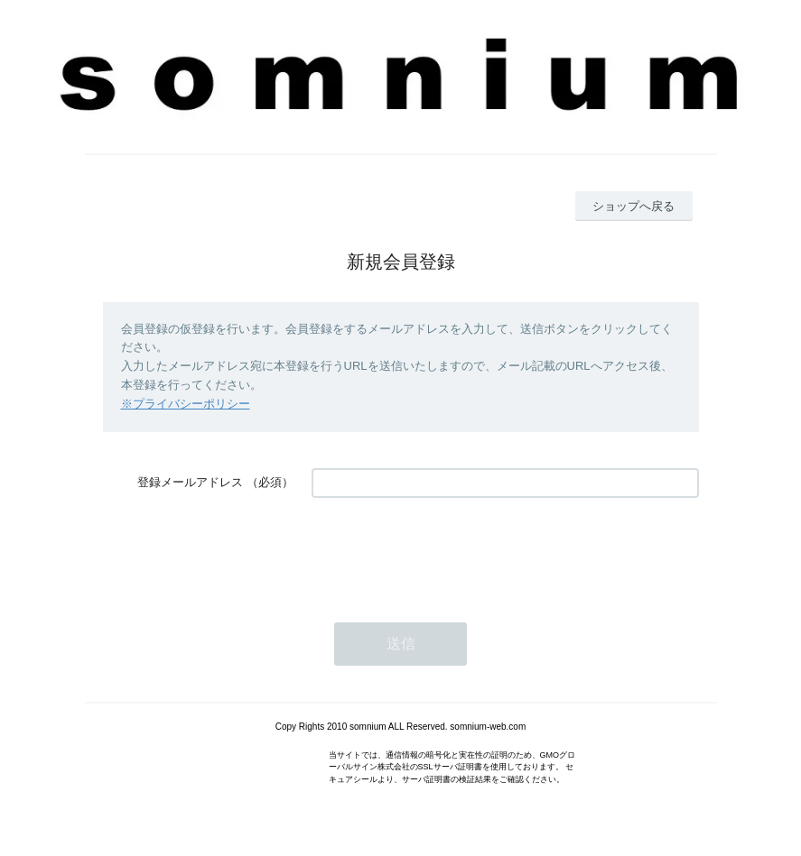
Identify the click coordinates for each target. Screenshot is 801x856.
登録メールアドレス (190, 482)
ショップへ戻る (633, 206)
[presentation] (449, 551)
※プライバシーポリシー (185, 403)
